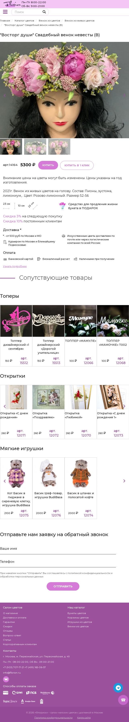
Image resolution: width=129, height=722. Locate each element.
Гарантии (9, 621)
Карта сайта (84, 717)
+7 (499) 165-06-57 (35, 667)
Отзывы (8, 630)
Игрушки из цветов (80, 621)
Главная (5, 20)
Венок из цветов (49, 20)
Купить (48, 164)
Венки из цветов (78, 626)
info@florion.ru (12, 672)
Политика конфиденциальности (53, 717)
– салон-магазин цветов (63, 712)
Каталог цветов (24, 20)
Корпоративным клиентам (20, 643)
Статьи (7, 639)
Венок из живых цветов (79, 20)
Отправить (63, 586)
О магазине (10, 612)
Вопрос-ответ (12, 635)
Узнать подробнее (15, 266)
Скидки (7, 626)
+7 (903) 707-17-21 (13, 667)
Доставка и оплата (14, 617)
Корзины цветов (78, 617)
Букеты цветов (77, 612)
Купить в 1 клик (76, 165)
